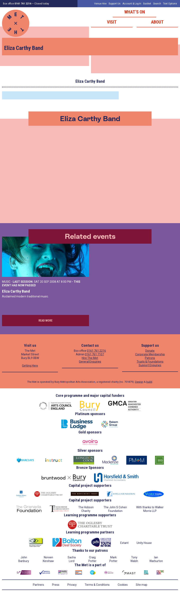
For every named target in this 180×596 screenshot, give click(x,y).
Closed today (41, 3)
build (149, 381)
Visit (112, 22)
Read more (45, 320)
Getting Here (30, 365)
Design (139, 381)
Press (55, 584)
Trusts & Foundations (150, 361)
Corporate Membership (150, 354)
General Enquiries (90, 361)
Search (157, 3)
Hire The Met (90, 358)
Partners (38, 584)
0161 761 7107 (94, 354)
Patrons (150, 358)
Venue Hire (100, 3)
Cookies (123, 584)
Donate (150, 350)
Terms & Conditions (97, 584)
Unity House (144, 542)
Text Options (170, 3)
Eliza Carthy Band (16, 291)
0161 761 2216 (96, 350)
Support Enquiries (150, 365)
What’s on (134, 11)
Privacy (72, 584)
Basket (147, 3)
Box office (17, 3)
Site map (141, 584)
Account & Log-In (131, 3)
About (157, 22)
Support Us (114, 3)
